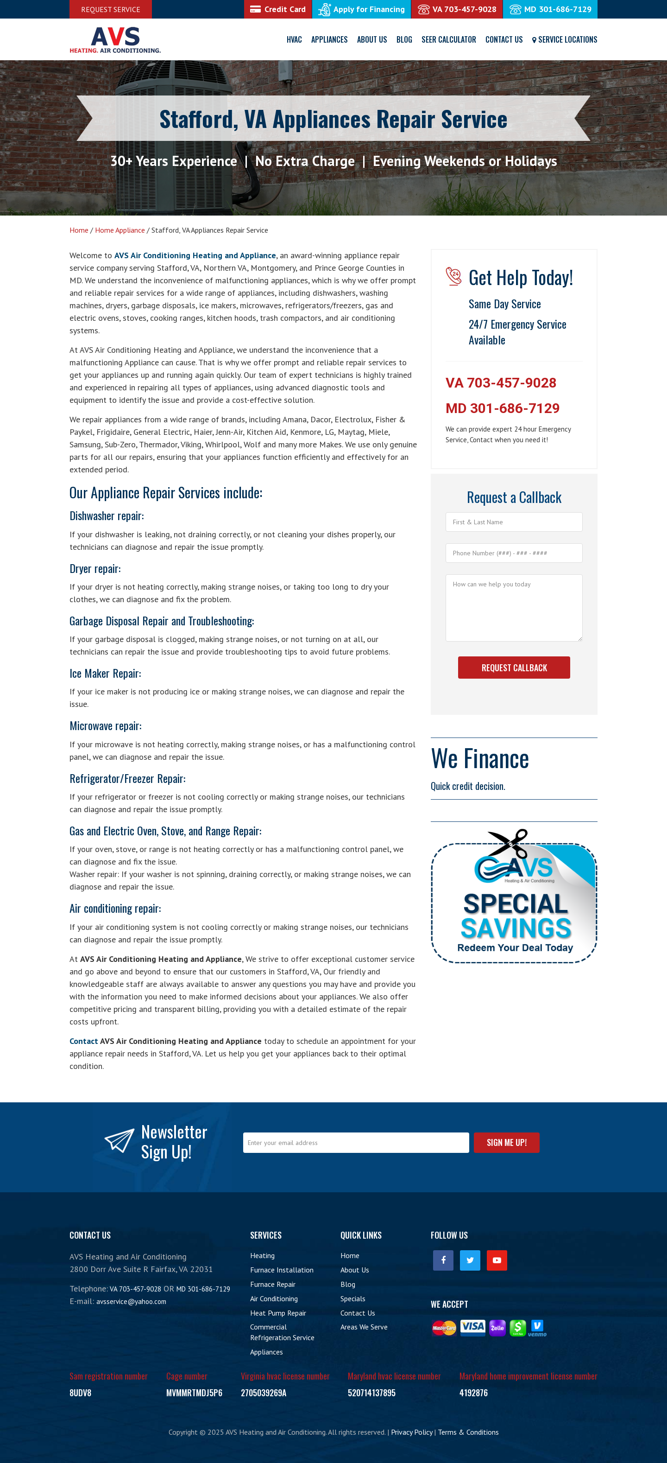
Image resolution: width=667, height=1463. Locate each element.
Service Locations (565, 39)
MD (550, 9)
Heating (262, 1255)
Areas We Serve (364, 1326)
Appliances (329, 39)
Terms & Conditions (468, 1432)
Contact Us (504, 39)
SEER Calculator (449, 39)
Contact (83, 1041)
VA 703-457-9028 (501, 383)
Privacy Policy (411, 1432)
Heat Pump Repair (278, 1312)
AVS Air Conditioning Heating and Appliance (195, 255)
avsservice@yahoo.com (131, 1301)
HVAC (294, 39)
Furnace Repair (273, 1284)
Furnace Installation (282, 1269)
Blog (404, 39)
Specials (352, 1298)
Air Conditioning (274, 1298)
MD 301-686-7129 (503, 408)
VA (457, 9)
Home (349, 1255)
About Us (372, 39)
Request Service (110, 9)
